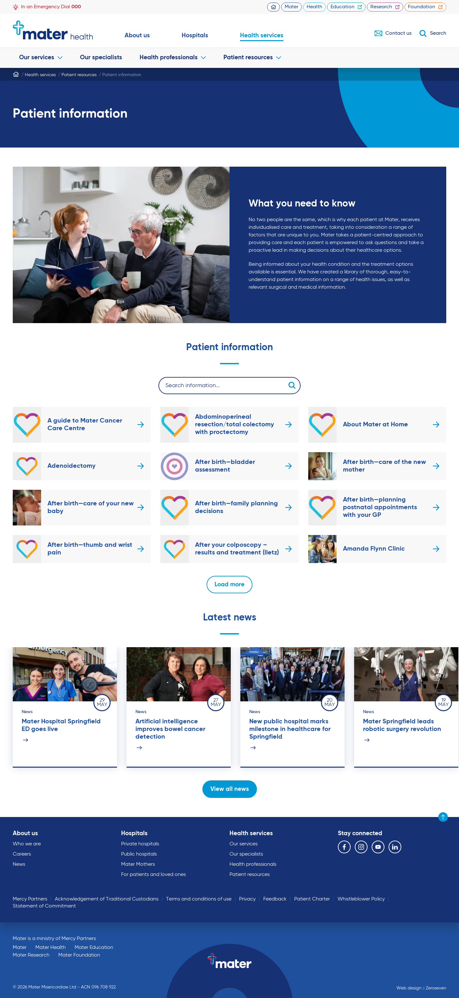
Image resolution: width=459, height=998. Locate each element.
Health (314, 7)
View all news (229, 789)
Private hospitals (140, 844)
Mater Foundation (79, 955)
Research (385, 7)
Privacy (247, 899)
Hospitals (195, 36)
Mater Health (50, 947)
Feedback (275, 899)
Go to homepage (53, 30)
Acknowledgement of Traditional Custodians (106, 899)
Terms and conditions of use (198, 899)
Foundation (425, 7)
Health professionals (173, 57)
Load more (229, 585)
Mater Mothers (138, 864)
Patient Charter (312, 899)
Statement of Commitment (44, 906)
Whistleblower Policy (361, 899)
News (19, 864)
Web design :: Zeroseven (421, 988)
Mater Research (31, 955)
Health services (261, 36)
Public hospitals (139, 854)
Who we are (27, 844)
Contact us (393, 33)
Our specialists (101, 57)
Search (432, 33)
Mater (291, 7)
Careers (22, 854)
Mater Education (94, 947)
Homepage (273, 7)
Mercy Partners (30, 899)
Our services (40, 57)
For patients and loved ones (153, 874)
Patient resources (252, 57)
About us (137, 36)
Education (346, 7)
